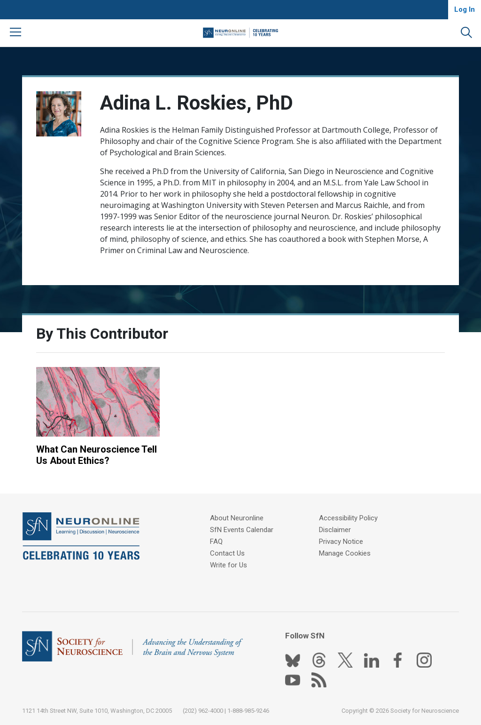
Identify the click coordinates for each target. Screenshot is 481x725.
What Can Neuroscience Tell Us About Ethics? (96, 455)
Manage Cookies (345, 553)
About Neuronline (237, 518)
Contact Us (227, 553)
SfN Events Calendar (241, 530)
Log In (464, 9)
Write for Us (228, 565)
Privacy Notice (341, 541)
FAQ (216, 541)
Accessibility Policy (348, 518)
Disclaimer (335, 530)
